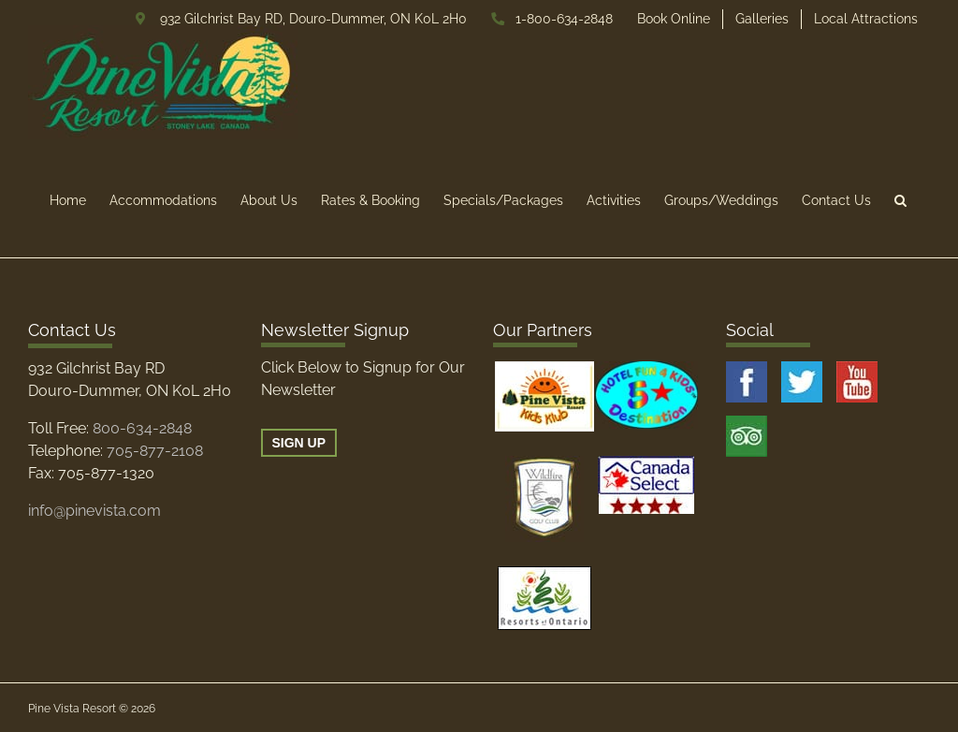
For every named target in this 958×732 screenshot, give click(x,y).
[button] (900, 199)
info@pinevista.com (94, 511)
